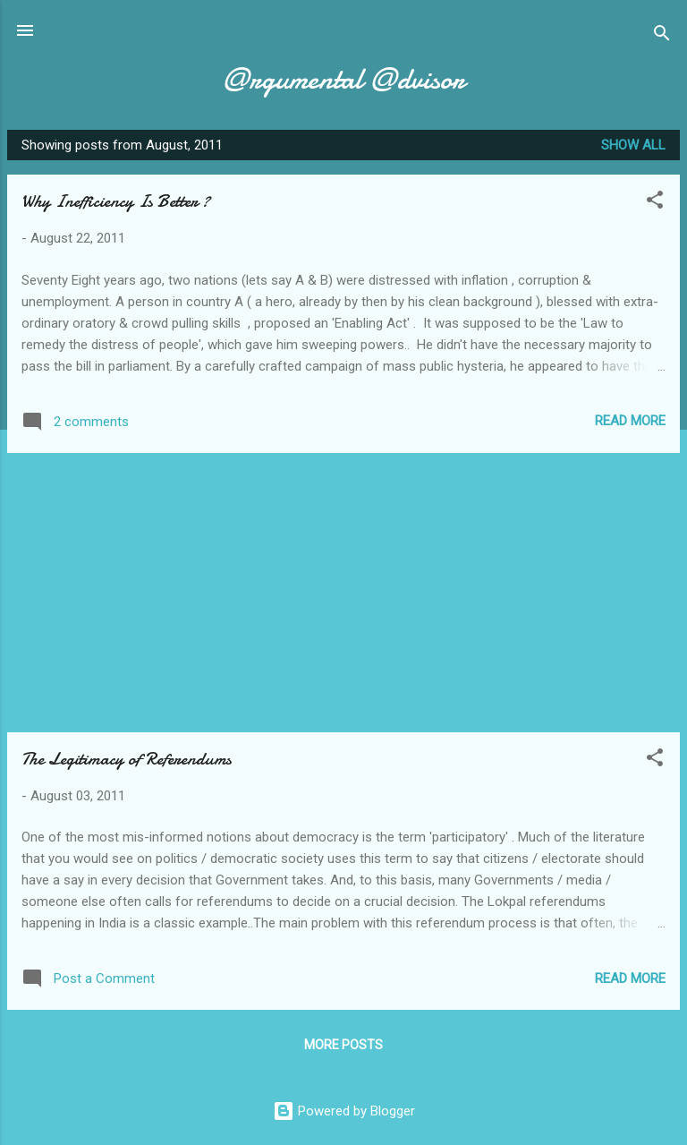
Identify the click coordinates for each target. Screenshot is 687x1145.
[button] (655, 203)
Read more (630, 421)
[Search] (662, 36)
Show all (633, 145)
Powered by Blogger (344, 1111)
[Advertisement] (343, 592)
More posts (343, 1045)
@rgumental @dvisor (343, 79)
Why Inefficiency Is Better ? (115, 201)
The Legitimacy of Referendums (126, 759)
